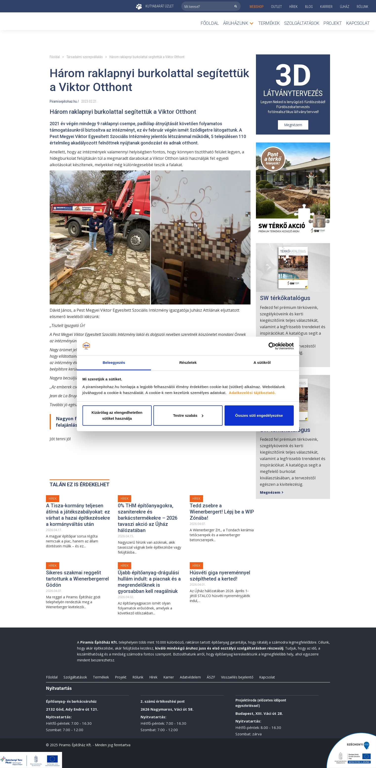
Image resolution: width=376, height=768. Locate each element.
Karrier (168, 677)
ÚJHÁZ (344, 7)
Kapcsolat (358, 23)
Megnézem (293, 124)
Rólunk (137, 677)
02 (90, 101)
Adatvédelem (190, 677)
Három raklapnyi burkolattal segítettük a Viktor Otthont (147, 57)
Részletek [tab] (188, 362)
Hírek (293, 7)
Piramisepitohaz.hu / (64, 101)
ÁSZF (211, 677)
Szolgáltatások (301, 23)
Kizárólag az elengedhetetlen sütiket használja (117, 415)
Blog (309, 7)
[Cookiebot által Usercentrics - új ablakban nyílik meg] (272, 346)
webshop (257, 7)
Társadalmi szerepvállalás (84, 57)
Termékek (101, 677)
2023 (84, 101)
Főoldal (210, 23)
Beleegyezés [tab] (114, 362)
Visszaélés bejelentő (237, 677)
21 (95, 101)
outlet (276, 7)
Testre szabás (188, 415)
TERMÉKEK (269, 23)
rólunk (362, 7)
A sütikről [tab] (262, 362)
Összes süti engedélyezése (259, 415)
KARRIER (326, 7)
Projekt (332, 23)
